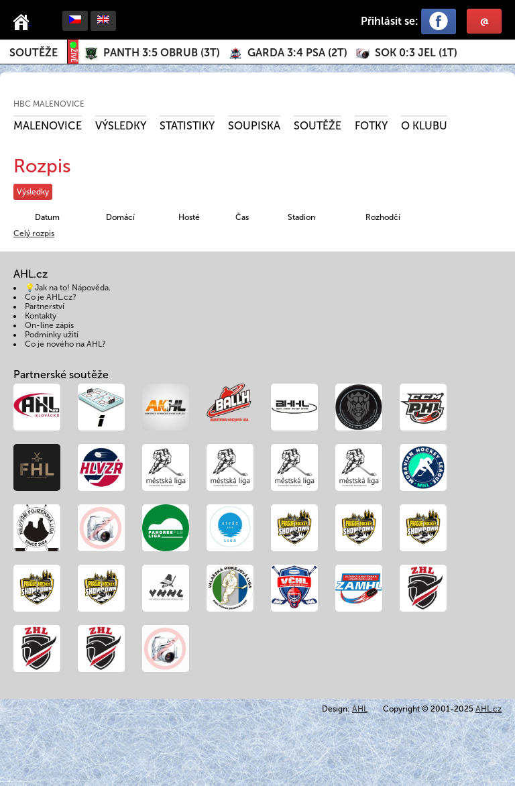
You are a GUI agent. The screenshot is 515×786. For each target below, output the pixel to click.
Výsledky (120, 125)
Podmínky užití (51, 334)
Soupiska (254, 125)
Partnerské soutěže (61, 374)
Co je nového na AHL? (65, 344)
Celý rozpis (33, 233)
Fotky (371, 125)
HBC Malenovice (48, 104)
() (161, 52)
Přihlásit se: (389, 21)
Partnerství (44, 306)
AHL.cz (488, 709)
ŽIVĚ (73, 52)
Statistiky (187, 125)
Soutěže (33, 52)
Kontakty (40, 316)
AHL (359, 709)
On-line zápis (49, 325)
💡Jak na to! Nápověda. (68, 287)
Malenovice (47, 125)
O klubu (424, 125)
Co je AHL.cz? (50, 297)
